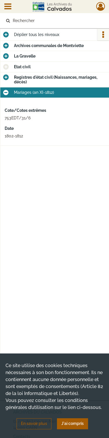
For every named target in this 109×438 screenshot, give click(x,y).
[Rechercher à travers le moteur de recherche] (54, 20)
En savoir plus (34, 423)
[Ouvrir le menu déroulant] (7, 6)
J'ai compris (72, 423)
